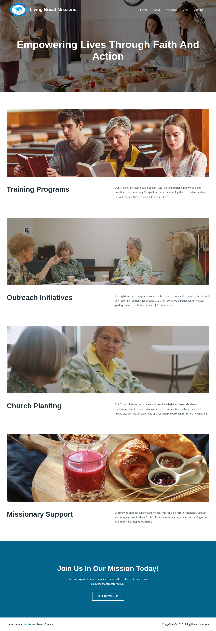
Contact (198, 9)
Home (143, 9)
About (156, 9)
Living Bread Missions (53, 9)
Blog (185, 9)
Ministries (171, 9)
